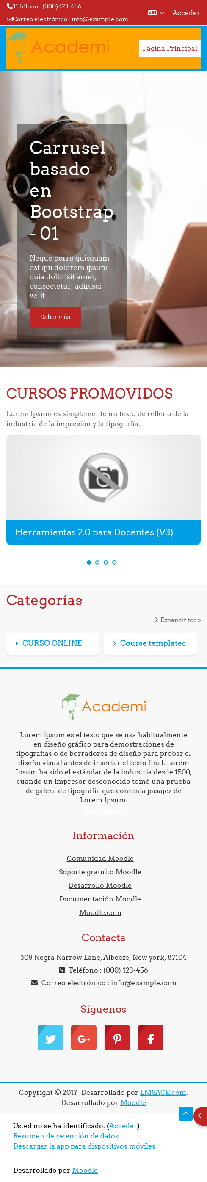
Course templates (153, 643)
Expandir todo (180, 620)
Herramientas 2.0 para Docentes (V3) (94, 532)
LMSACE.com (163, 1092)
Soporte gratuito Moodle (100, 872)
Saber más (55, 317)
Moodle (133, 1102)
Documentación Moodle (100, 899)
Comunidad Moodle (100, 858)
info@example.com (100, 19)
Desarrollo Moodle (100, 885)
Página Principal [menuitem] (170, 48)
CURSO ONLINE (52, 643)
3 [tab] (106, 562)
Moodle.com (100, 912)
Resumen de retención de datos (66, 1136)
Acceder (186, 12)
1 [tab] (89, 562)
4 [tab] (114, 562)
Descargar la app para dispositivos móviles (84, 1146)
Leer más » (103, 809)
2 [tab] (97, 562)
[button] (156, 12)
